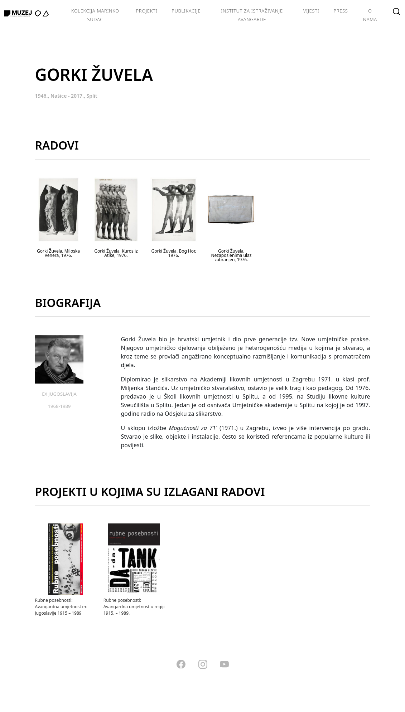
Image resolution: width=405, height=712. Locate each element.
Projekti (147, 11)
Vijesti (311, 11)
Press (340, 11)
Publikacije (186, 11)
